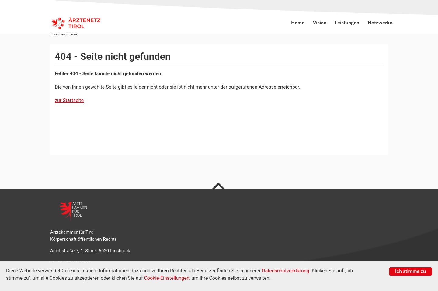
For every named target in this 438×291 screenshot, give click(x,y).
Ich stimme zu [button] (410, 271)
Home (298, 23)
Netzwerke (380, 23)
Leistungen (347, 23)
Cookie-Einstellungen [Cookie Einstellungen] (166, 278)
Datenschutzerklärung (285, 271)
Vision (320, 23)
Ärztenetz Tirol (63, 33)
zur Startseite (69, 100)
